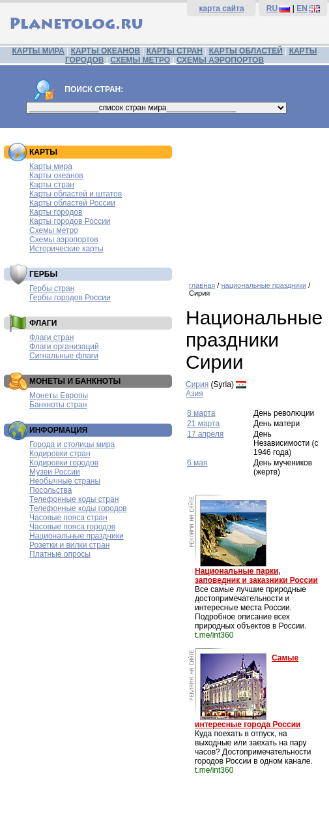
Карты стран (51, 184)
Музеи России (54, 471)
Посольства (50, 490)
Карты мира (50, 166)
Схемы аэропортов (63, 239)
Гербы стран (51, 288)
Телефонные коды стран (74, 499)
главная (202, 285)
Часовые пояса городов (72, 526)
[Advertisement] (254, 199)
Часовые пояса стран (68, 517)
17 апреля (205, 434)
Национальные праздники (76, 535)
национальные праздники (263, 285)
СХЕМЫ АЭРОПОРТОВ (220, 60)
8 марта (201, 413)
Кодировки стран (60, 453)
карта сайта (221, 8)
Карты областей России (72, 203)
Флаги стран (51, 337)
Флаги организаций (64, 346)
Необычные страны (64, 481)
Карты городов (55, 212)
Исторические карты (66, 248)
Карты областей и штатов (75, 193)
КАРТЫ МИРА (38, 50)
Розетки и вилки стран (69, 545)
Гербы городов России (70, 297)
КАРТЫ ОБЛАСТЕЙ (246, 50)
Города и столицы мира (72, 444)
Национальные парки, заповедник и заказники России (256, 576)
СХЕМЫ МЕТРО (140, 60)
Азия (194, 393)
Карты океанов (56, 175)
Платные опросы (60, 554)
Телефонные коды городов (78, 508)
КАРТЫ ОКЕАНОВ (105, 50)
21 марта (203, 423)
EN (302, 8)
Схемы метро (53, 230)
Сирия (197, 384)
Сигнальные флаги (63, 355)
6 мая (197, 462)
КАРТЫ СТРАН (175, 50)
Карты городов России (69, 221)
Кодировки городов (63, 462)
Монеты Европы (58, 395)
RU (272, 8)
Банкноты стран (58, 404)
